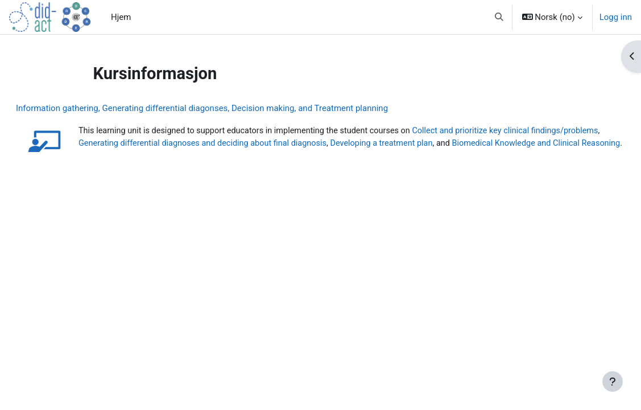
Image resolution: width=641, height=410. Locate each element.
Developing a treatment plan (492, 143)
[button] (499, 17)
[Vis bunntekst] (612, 381)
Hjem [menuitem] (121, 17)
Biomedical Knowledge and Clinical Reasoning (193, 156)
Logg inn (615, 17)
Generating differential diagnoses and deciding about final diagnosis (307, 143)
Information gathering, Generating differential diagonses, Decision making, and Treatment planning (229, 108)
